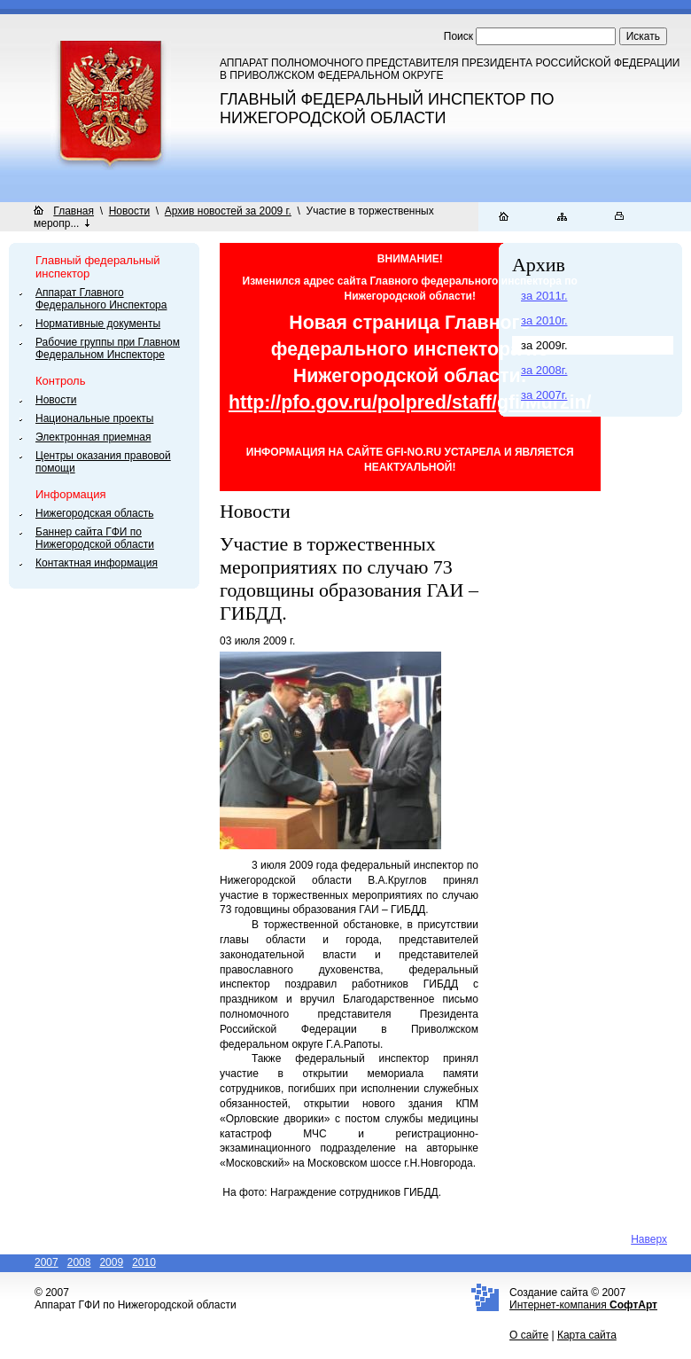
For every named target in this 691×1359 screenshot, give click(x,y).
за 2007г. (544, 395)
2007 (46, 1262)
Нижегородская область (94, 513)
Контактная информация (96, 563)
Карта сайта (587, 1335)
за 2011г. (544, 295)
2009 (111, 1262)
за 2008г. (544, 370)
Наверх (649, 1239)
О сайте (528, 1335)
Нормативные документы (97, 323)
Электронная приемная (93, 437)
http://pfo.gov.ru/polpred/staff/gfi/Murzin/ (410, 402)
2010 (144, 1262)
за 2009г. (544, 345)
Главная (73, 211)
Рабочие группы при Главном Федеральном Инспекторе (107, 348)
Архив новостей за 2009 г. (228, 211)
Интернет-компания (583, 1305)
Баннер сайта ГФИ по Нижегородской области (94, 538)
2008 (79, 1262)
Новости (129, 211)
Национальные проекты (94, 418)
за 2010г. (544, 320)
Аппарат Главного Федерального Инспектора (101, 298)
